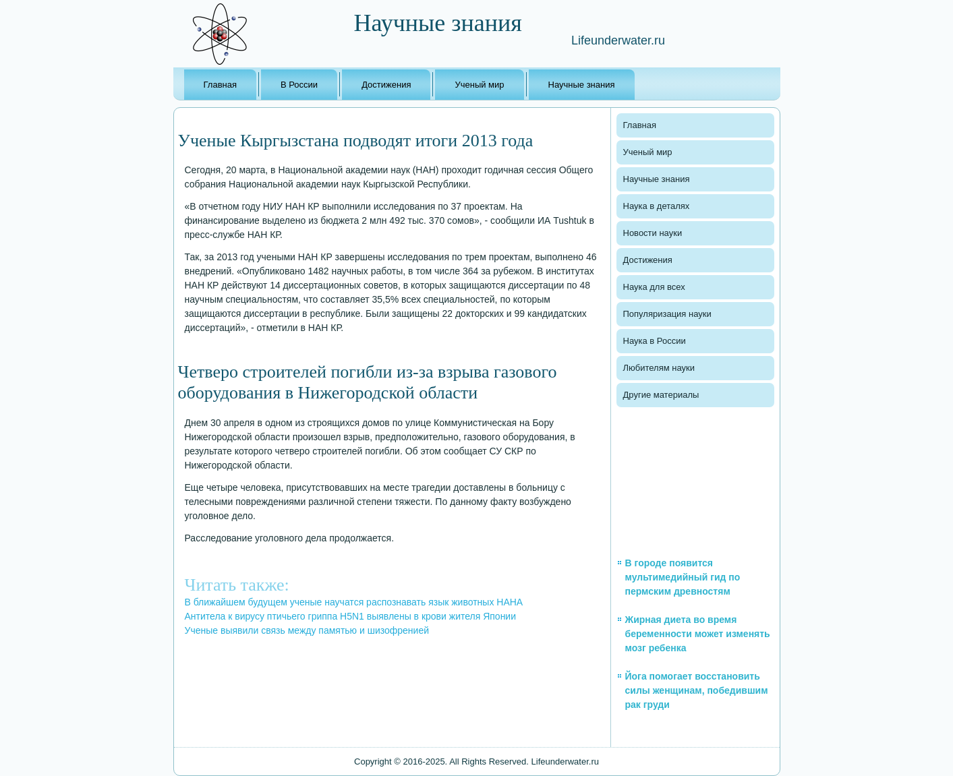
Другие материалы (661, 395)
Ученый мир (479, 85)
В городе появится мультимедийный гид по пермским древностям (683, 577)
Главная (220, 85)
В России (299, 85)
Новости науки (653, 233)
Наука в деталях (656, 206)
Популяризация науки (667, 314)
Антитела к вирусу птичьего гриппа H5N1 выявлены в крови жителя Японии (351, 616)
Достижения (386, 85)
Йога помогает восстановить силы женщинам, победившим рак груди (696, 690)
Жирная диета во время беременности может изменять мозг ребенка (697, 633)
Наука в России (654, 341)
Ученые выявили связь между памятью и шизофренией (307, 630)
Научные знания (581, 85)
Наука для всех (654, 287)
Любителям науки (659, 368)
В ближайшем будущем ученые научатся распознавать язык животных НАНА (354, 602)
